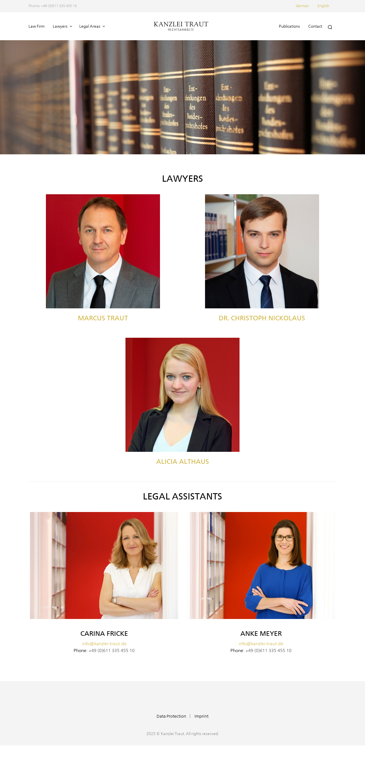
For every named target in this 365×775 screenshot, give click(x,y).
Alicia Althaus (182, 461)
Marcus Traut (103, 318)
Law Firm (36, 26)
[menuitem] (306, 6)
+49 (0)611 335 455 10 (112, 650)
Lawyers (60, 26)
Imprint (201, 716)
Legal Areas (89, 26)
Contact (315, 26)
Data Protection (171, 716)
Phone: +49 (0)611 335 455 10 (53, 6)
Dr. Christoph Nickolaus (262, 318)
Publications (289, 26)
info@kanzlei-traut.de (104, 643)
